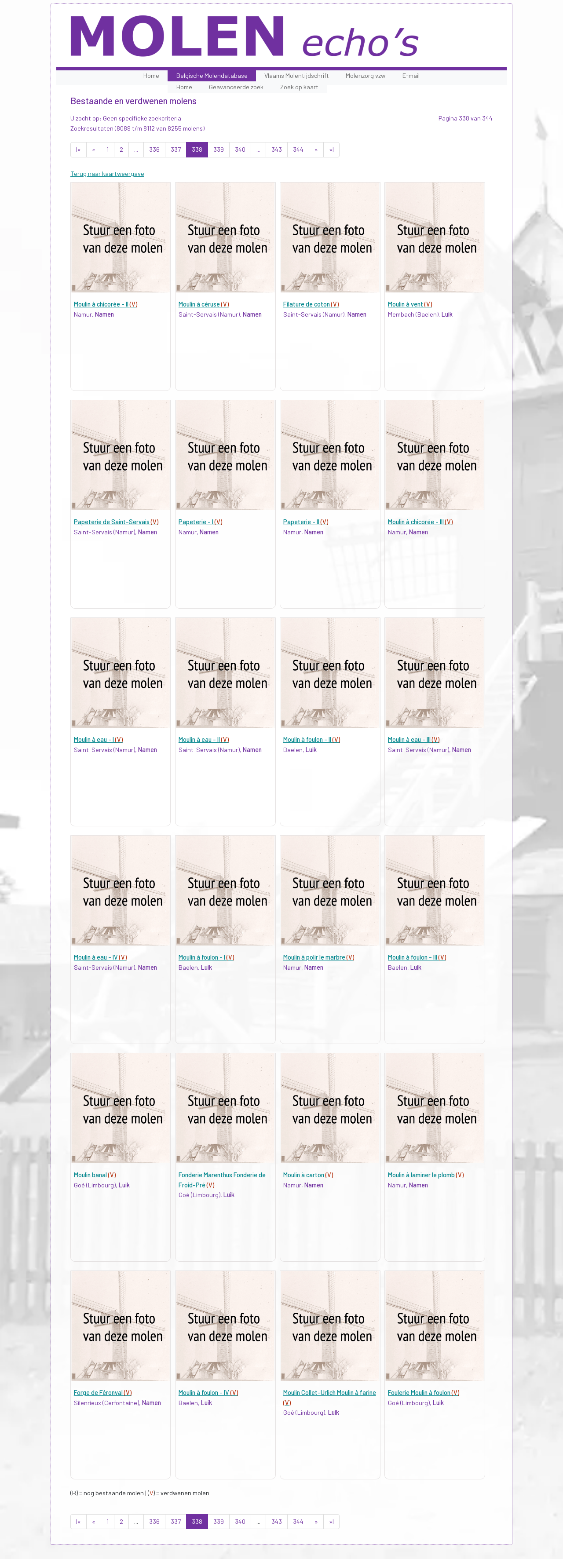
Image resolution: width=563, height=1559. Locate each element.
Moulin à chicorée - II (105, 304)
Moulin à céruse (204, 304)
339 (218, 149)
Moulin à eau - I (98, 739)
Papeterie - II (305, 522)
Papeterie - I (200, 522)
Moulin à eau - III (413, 739)
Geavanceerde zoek (236, 87)
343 (276, 149)
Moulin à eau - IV (100, 957)
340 (240, 149)
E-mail (411, 75)
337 (176, 149)
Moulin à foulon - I (206, 957)
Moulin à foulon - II (311, 739)
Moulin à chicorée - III (420, 522)
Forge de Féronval (103, 1392)
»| (331, 149)
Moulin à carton (308, 1175)
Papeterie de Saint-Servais (116, 522)
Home (151, 75)
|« (78, 149)
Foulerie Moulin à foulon (423, 1392)
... (136, 149)
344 (298, 149)
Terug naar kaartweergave (107, 173)
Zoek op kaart (299, 87)
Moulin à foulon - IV (208, 1392)
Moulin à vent (410, 304)
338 (197, 149)
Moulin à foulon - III (417, 957)
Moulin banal (95, 1175)
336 (154, 149)
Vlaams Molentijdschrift (296, 75)
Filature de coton (311, 304)
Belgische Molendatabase (212, 75)
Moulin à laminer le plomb (426, 1175)
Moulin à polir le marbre (318, 957)
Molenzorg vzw (365, 75)
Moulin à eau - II (204, 739)
